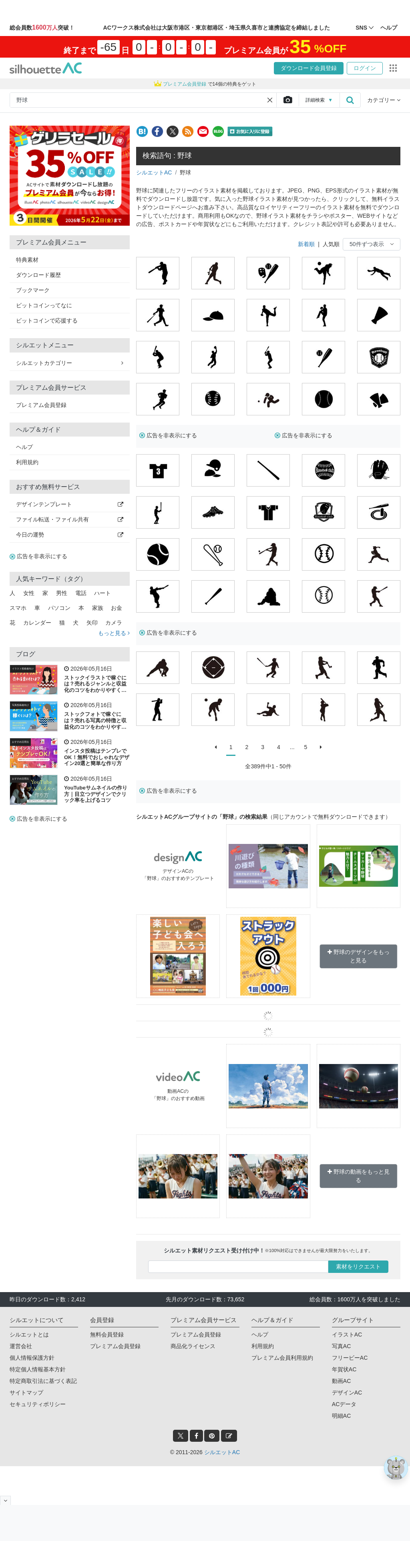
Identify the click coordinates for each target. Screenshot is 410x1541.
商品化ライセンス (193, 1346)
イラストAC (347, 1334)
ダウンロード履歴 (38, 275)
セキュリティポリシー (38, 1404)
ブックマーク (33, 290)
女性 (28, 593)
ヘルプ (24, 447)
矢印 (92, 622)
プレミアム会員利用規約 (282, 1358)
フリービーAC (350, 1358)
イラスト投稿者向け (23, 668)
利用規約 (27, 462)
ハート (102, 593)
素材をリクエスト (358, 1266)
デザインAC (347, 1392)
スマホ (18, 608)
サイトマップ (26, 1392)
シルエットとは (29, 1334)
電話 (80, 593)
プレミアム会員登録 (41, 405)
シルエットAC (154, 172)
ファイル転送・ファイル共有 (69, 519)
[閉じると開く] (5, 1500)
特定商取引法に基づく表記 (43, 1381)
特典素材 (27, 259)
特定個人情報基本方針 (38, 1369)
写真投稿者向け (20, 705)
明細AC (341, 1416)
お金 (116, 608)
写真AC (341, 1346)
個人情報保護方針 (32, 1358)
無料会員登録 (107, 1334)
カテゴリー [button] (383, 100)
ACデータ (344, 1404)
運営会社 (21, 1346)
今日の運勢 (69, 534)
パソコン (59, 608)
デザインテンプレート (69, 504)
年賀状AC (344, 1369)
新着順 (306, 244)
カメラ (113, 622)
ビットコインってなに (44, 305)
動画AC (341, 1381)
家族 (97, 608)
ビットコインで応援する (47, 320)
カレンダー (37, 622)
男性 (61, 593)
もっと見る (114, 633)
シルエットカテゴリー (69, 363)
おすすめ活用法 (20, 742)
